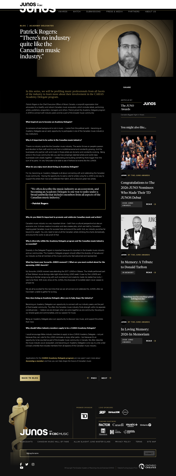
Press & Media (114, 11)
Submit (149, 453)
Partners (134, 11)
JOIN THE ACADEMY (123, 6)
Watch (77, 11)
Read (149, 204)
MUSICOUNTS (26, 441)
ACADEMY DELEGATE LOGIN (145, 6)
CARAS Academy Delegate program (58, 358)
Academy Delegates (41, 25)
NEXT (104, 378)
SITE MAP (151, 441)
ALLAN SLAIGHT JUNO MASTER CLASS (92, 441)
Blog (23, 25)
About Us (150, 11)
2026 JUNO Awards (127, 204)
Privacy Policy (123, 441)
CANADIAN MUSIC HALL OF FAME (53, 441)
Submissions (93, 11)
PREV (94, 378)
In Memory (128, 272)
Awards (62, 11)
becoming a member (35, 361)
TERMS (139, 441)
